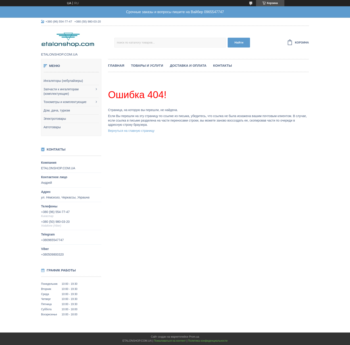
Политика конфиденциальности (207, 340)
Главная (116, 65)
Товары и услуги (147, 65)
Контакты (222, 65)
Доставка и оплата (188, 65)
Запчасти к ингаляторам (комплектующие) (61, 91)
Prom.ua (194, 336)
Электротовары (55, 118)
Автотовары (52, 127)
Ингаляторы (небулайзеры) (63, 81)
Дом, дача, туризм (57, 110)
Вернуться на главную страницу (131, 130)
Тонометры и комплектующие (65, 102)
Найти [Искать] (238, 42)
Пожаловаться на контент (170, 340)
